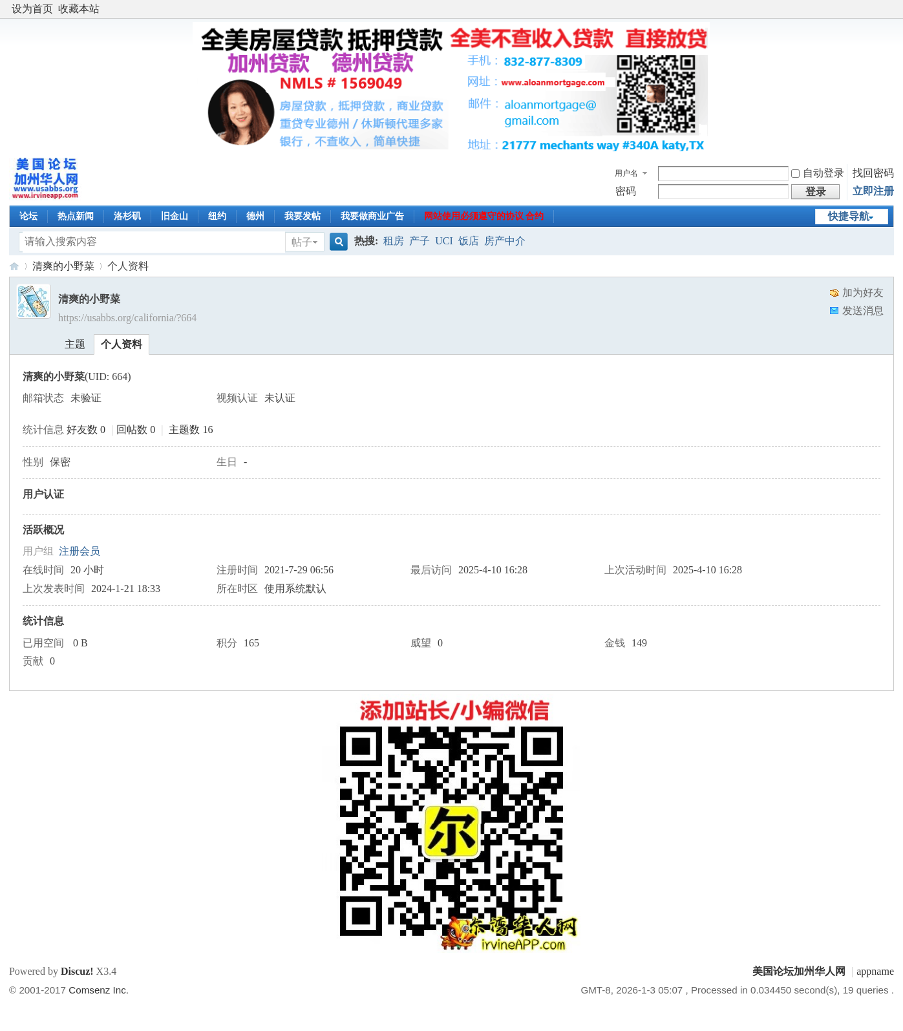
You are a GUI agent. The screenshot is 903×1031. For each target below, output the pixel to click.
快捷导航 (848, 216)
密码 (625, 191)
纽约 (217, 216)
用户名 (626, 173)
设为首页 (32, 8)
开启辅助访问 (890, 9)
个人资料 (121, 344)
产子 (419, 240)
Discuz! (77, 971)
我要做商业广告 (372, 216)
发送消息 (863, 310)
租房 (393, 240)
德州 (255, 216)
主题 (75, 344)
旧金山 (174, 216)
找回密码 (873, 172)
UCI (444, 240)
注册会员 (79, 551)
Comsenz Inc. (99, 989)
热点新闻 (76, 216)
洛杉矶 (127, 216)
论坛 (28, 216)
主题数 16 (191, 429)
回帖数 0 (135, 429)
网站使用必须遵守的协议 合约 (484, 216)
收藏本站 (79, 8)
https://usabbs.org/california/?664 (127, 317)
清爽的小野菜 (63, 265)
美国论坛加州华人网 (14, 266)
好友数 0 (86, 429)
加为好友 (863, 292)
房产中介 (505, 240)
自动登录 (817, 172)
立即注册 (873, 191)
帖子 (302, 242)
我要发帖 (302, 216)
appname (875, 971)
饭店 (468, 240)
